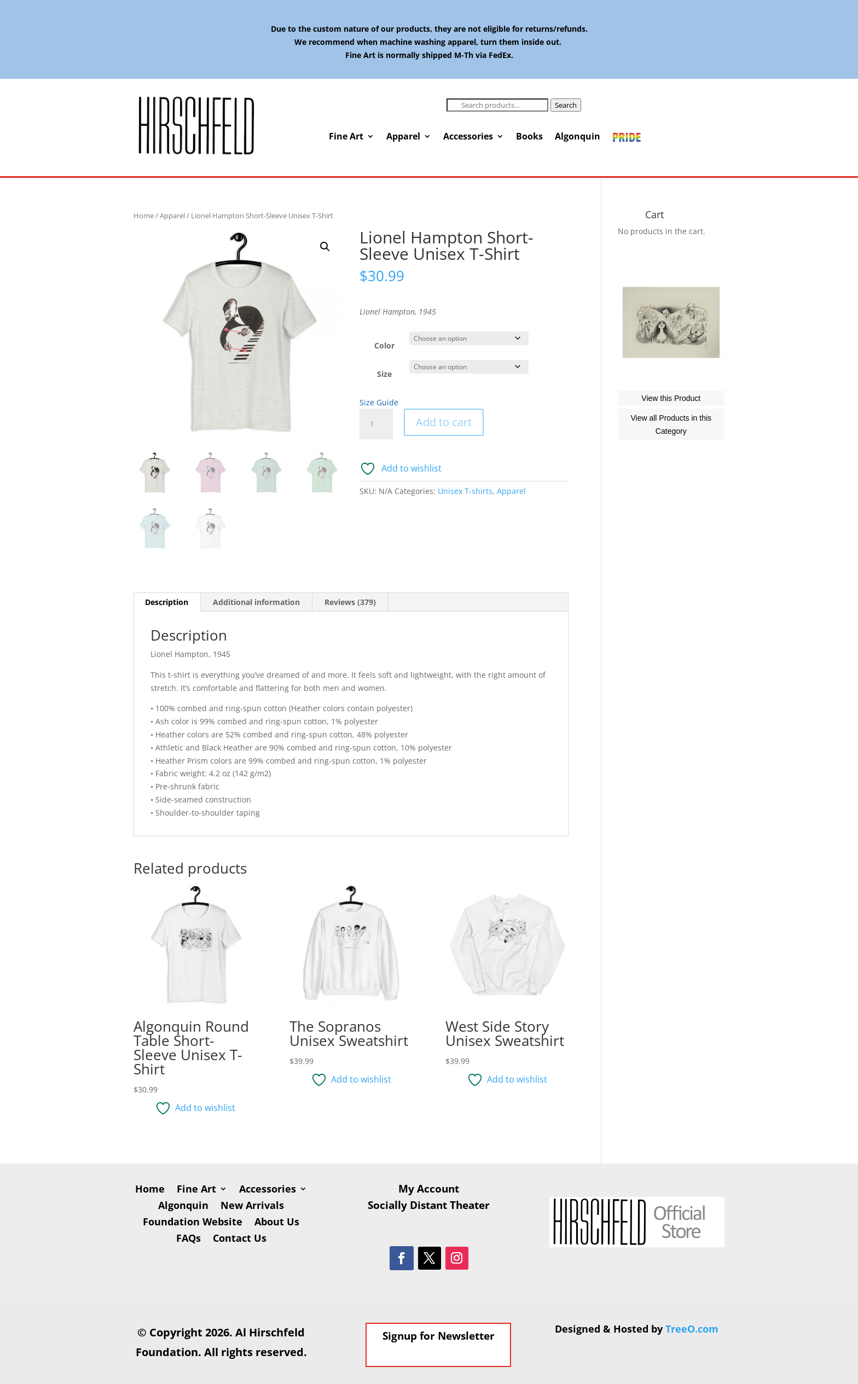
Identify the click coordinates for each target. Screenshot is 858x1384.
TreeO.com (691, 1328)
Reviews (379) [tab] (350, 602)
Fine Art (346, 137)
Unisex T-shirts (465, 491)
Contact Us (239, 1239)
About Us (276, 1223)
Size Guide (379, 402)
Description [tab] (166, 602)
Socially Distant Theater (429, 1206)
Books (529, 137)
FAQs (188, 1239)
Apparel (403, 137)
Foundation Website (192, 1223)
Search (566, 105)
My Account (428, 1190)
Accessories (468, 137)
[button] (325, 247)
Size (384, 374)
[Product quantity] (376, 424)
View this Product (670, 447)
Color (384, 345)
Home (144, 215)
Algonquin (577, 137)
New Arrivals (252, 1206)
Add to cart (444, 422)
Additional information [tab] (256, 602)
